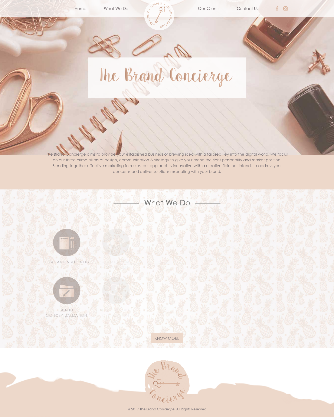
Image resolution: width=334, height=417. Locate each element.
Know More (167, 338)
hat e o (116, 8)
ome (85, 8)
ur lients (208, 8)
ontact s (247, 8)
